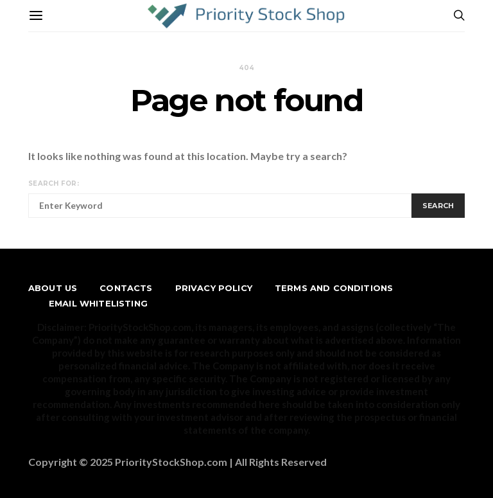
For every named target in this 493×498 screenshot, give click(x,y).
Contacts (125, 288)
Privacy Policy (213, 288)
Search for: (53, 183)
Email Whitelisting (98, 303)
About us (52, 288)
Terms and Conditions (334, 288)
